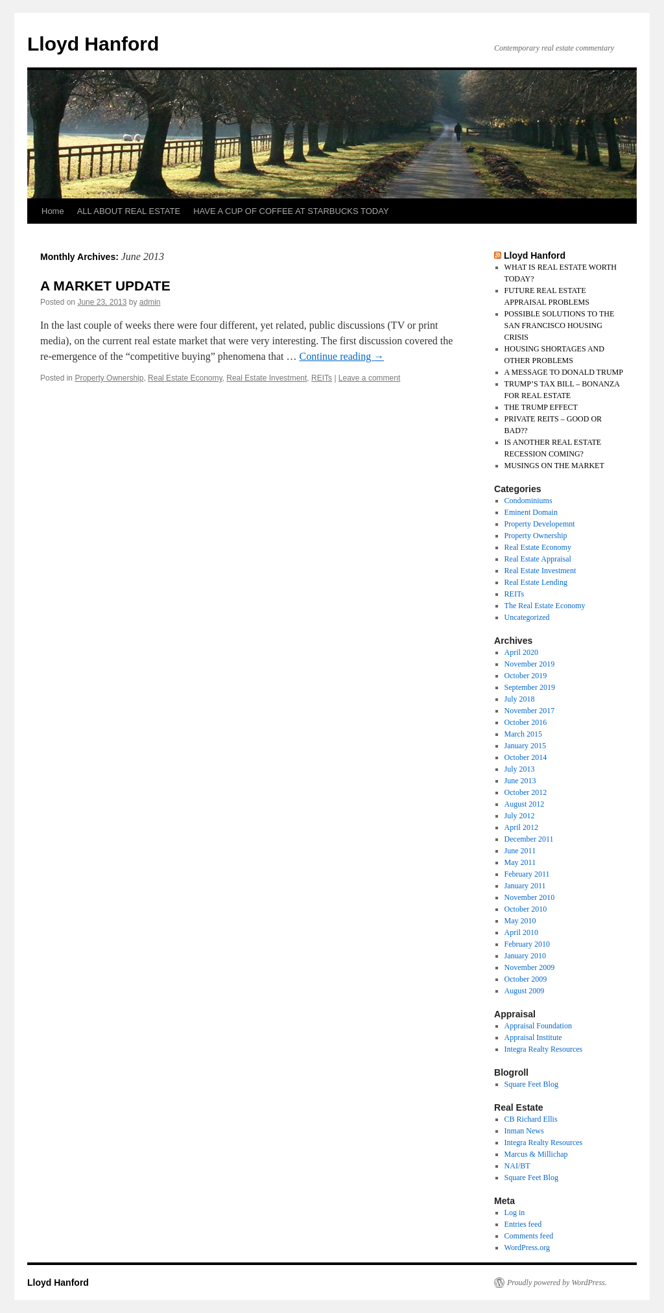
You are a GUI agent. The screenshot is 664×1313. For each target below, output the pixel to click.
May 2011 (520, 862)
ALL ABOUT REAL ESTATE (128, 211)
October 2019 (525, 675)
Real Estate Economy (185, 378)
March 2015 (523, 734)
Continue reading (342, 356)
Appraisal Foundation (538, 1025)
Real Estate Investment (266, 378)
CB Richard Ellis (531, 1119)
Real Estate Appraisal (537, 558)
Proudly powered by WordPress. (557, 1282)
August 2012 (524, 804)
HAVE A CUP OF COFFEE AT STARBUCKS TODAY (290, 211)
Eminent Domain (531, 512)
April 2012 (521, 827)
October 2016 (525, 722)
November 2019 (529, 663)
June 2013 (520, 780)
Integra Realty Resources (543, 1049)
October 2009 (525, 979)
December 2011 (529, 839)
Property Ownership (109, 378)
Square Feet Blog (531, 1084)
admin (150, 302)
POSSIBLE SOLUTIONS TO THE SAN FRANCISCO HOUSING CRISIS (559, 325)
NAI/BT (517, 1165)
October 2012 (525, 792)
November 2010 (529, 897)
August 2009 (524, 990)
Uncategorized (527, 617)
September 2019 (529, 687)
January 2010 (525, 955)
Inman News (524, 1130)
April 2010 (521, 932)
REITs (321, 378)
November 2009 (529, 967)
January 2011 (525, 885)
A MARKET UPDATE (105, 285)
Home (53, 211)
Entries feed (523, 1224)
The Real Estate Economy (545, 605)
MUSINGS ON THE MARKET (554, 465)
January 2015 (525, 745)
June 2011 (520, 850)
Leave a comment (369, 378)
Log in (514, 1212)
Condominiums (528, 500)
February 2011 (527, 874)
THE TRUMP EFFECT (541, 407)
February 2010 (527, 944)
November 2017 (529, 710)
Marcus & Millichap (536, 1154)
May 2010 (520, 920)
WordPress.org (527, 1247)
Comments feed (529, 1235)
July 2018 (519, 699)
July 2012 (519, 815)
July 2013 (519, 769)
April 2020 (521, 652)
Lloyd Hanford (93, 43)
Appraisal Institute (533, 1037)
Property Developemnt (539, 523)
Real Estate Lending (535, 582)
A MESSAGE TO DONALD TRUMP (563, 372)
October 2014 (525, 757)
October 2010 (525, 909)
